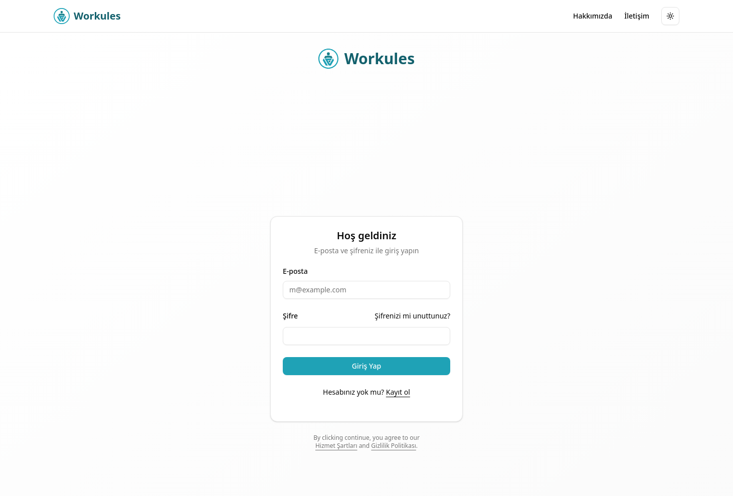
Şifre (290, 315)
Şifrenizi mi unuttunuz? (412, 315)
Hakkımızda (592, 16)
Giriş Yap (366, 366)
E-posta (295, 271)
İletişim (636, 16)
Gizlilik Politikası (393, 445)
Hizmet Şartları (336, 445)
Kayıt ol (398, 392)
